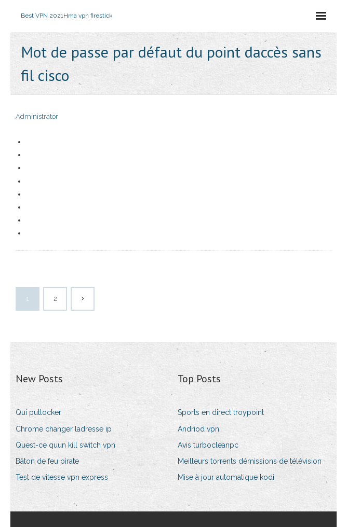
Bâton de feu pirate (47, 461)
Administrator (37, 116)
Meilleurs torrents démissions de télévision (250, 461)
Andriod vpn (198, 429)
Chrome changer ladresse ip (64, 429)
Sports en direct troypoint (221, 412)
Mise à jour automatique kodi (226, 477)
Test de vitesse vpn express (62, 477)
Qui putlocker (38, 412)
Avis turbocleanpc (208, 445)
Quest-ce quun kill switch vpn (65, 445)
